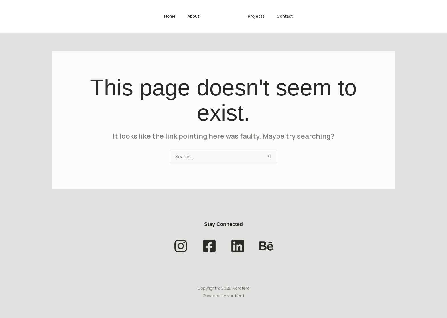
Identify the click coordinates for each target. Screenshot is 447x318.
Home (167, 16)
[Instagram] (181, 246)
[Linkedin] (238, 246)
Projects (257, 16)
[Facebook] (209, 246)
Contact (287, 16)
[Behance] (266, 246)
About (192, 16)
